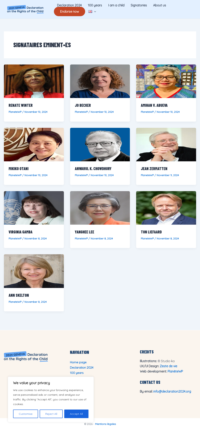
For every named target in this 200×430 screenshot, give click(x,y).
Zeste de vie (168, 366)
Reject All (51, 414)
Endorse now (69, 11)
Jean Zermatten (154, 168)
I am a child (116, 5)
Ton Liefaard (151, 232)
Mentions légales (105, 424)
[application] (94, 11)
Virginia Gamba (20, 232)
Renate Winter (21, 105)
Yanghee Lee (84, 232)
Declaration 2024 (69, 5)
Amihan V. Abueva (154, 105)
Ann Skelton (19, 295)
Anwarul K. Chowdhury (93, 168)
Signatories (139, 5)
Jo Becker (83, 105)
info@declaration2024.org (172, 391)
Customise (25, 414)
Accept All (76, 414)
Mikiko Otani (19, 168)
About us (159, 5)
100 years (95, 5)
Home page (78, 362)
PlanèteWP (175, 371)
